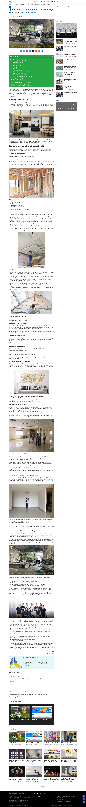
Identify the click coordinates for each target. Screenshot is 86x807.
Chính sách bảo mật (67, 805)
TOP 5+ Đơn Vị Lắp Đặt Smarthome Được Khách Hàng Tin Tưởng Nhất (68, 744)
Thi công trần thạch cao (18, 67)
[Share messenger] (42, 51)
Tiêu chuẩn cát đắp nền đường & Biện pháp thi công (70, 40)
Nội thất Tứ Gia (38, 593)
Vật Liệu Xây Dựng (45, 1)
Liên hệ (75, 805)
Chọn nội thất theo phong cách (20, 74)
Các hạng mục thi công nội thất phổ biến (19, 60)
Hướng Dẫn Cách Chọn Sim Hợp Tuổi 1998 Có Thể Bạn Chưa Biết (68, 761)
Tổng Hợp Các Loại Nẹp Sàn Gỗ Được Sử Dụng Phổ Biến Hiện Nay (68, 779)
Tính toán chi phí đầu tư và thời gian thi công (21, 82)
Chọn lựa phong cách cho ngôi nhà (20, 71)
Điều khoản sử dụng (56, 805)
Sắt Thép (53, 1)
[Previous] (11, 715)
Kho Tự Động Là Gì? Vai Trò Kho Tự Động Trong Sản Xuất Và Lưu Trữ (51, 744)
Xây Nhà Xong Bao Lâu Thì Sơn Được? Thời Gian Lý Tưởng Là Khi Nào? (34, 762)
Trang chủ (11, 4)
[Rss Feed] (39, 797)
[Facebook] (34, 797)
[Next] (51, 715)
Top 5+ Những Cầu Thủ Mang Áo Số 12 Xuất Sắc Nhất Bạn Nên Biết (69, 61)
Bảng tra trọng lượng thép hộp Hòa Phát (70, 80)
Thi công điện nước (17, 65)
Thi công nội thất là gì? (15, 59)
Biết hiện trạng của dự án (17, 79)
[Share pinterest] (27, 51)
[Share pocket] (39, 51)
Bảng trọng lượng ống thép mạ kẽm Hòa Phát (70, 93)
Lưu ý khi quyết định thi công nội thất (18, 78)
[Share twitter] (24, 51)
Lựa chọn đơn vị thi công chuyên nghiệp (20, 84)
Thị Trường (36, 1)
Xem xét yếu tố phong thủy (17, 81)
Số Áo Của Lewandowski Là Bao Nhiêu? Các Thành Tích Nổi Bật (16, 778)
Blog (58, 1)
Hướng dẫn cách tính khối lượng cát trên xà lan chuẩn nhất (70, 68)
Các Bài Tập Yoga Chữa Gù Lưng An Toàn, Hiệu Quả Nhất (33, 778)
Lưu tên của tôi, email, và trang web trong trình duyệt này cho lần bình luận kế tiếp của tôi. (30, 694)
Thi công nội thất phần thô (17, 62)
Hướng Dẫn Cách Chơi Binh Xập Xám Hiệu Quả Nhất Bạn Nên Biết (16, 762)
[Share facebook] (21, 51)
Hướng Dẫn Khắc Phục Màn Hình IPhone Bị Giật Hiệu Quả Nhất (51, 761)
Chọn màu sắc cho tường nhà (19, 73)
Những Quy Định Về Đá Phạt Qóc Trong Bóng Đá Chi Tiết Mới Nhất (51, 778)
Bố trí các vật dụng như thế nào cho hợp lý (22, 76)
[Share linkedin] (30, 51)
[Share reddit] (36, 51)
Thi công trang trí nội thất (17, 70)
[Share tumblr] (33, 51)
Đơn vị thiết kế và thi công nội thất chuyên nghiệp (21, 85)
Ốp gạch (15, 68)
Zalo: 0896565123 (61, 799)
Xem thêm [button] (43, 786)
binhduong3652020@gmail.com (64, 801)
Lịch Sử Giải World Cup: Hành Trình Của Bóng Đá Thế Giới (16, 743)
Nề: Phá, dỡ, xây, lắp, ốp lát (19, 64)
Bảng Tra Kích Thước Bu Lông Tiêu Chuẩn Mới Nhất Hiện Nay (70, 54)
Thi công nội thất (13, 102)
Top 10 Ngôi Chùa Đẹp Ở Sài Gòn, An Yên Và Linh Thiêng (34, 743)
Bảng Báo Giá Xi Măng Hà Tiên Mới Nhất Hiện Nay (70, 73)
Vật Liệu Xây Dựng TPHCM (30, 657)
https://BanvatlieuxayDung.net (30, 659)
